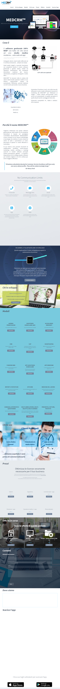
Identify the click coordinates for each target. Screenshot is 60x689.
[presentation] (15, 580)
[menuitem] (12, 7)
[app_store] (16, 682)
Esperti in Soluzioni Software (15, 293)
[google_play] (44, 682)
